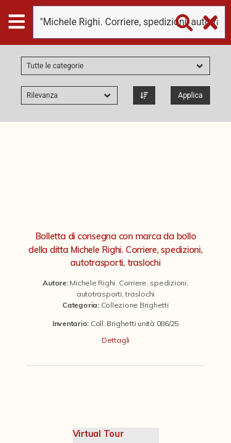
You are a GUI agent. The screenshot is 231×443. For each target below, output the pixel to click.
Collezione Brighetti (135, 304)
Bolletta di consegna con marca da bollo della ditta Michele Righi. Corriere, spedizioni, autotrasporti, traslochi (115, 249)
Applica (190, 95)
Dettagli (115, 340)
